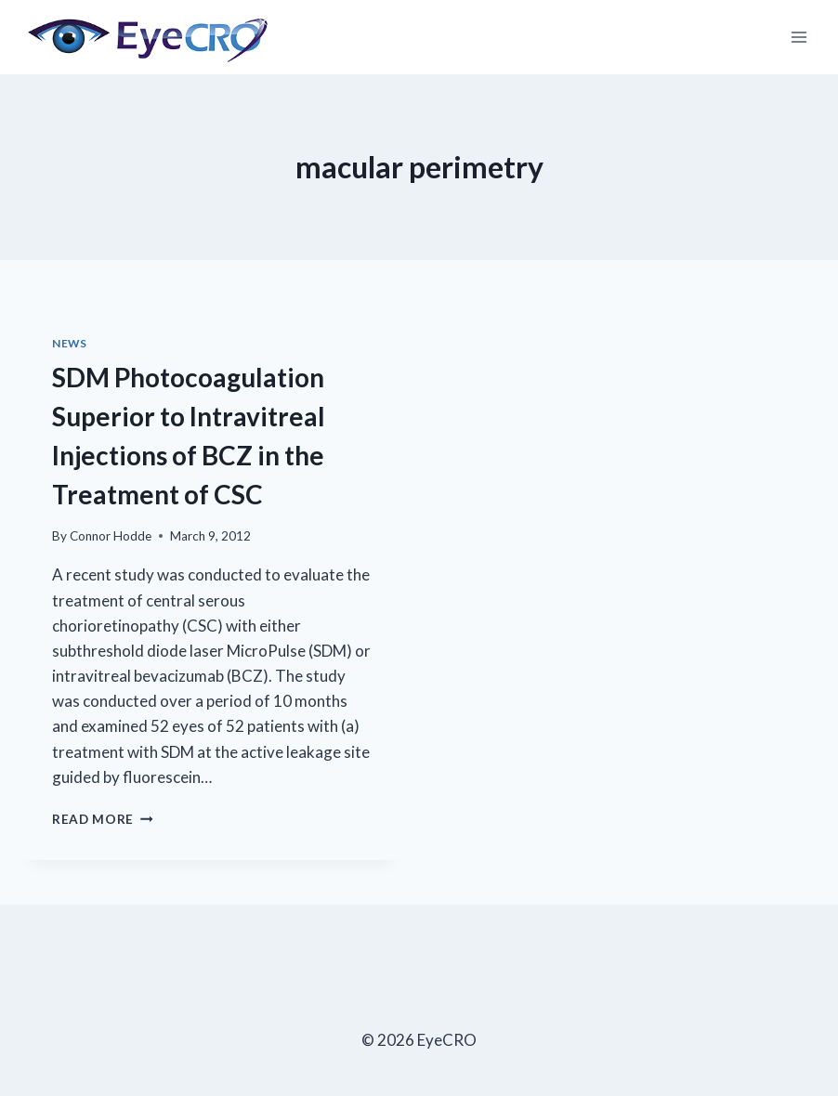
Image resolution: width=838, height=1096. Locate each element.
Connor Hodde (110, 535)
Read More (102, 819)
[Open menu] (798, 36)
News (69, 343)
